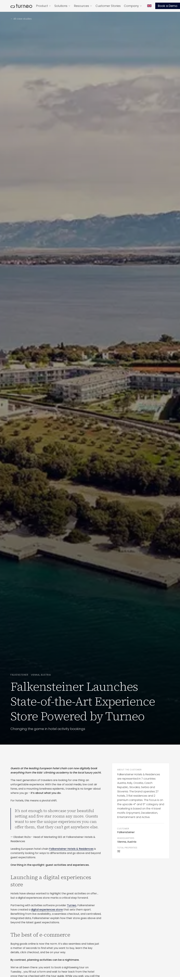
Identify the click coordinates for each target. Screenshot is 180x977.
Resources (83, 6)
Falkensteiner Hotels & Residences (71, 849)
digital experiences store (47, 909)
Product (43, 6)
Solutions (62, 6)
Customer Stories (108, 6)
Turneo (71, 905)
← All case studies (21, 18)
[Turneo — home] (21, 6)
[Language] (149, 5)
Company (133, 6)
